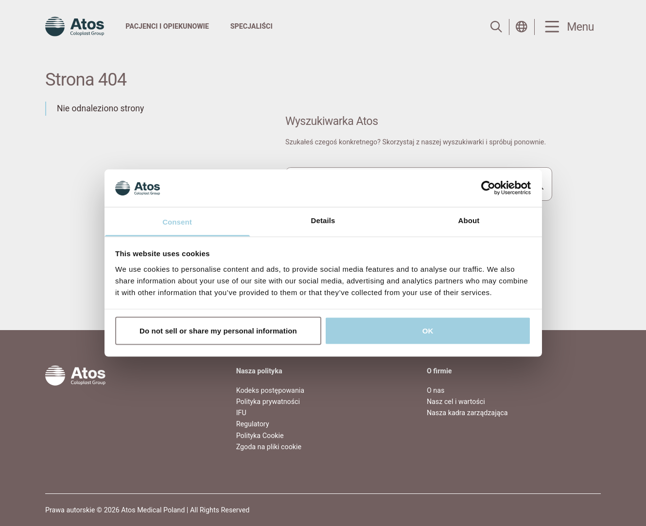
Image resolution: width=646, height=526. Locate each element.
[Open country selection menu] (521, 27)
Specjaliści (251, 26)
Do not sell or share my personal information (218, 331)
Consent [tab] (177, 221)
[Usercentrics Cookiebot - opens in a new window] (488, 188)
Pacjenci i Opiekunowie (167, 26)
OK (428, 331)
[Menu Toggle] (568, 27)
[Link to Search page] (496, 27)
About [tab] (469, 220)
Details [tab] (323, 220)
